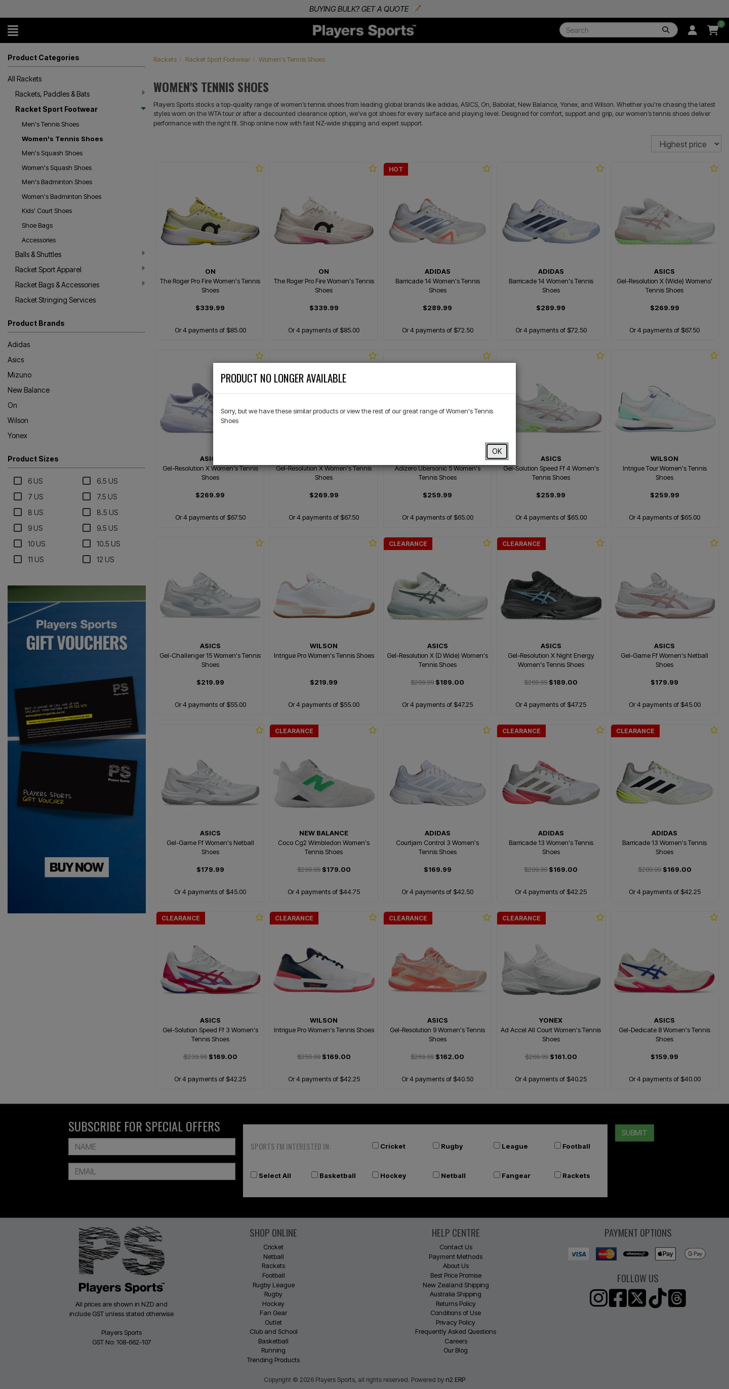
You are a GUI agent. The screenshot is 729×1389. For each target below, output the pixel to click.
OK (497, 451)
